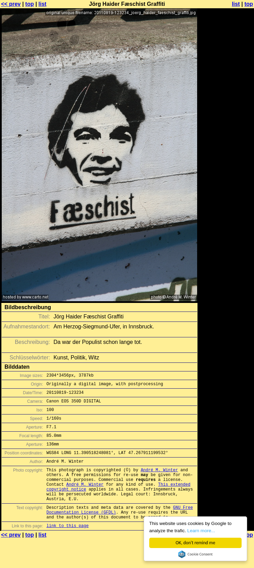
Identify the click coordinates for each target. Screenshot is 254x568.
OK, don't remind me (195, 543)
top (29, 4)
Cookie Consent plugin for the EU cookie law (195, 554)
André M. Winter (159, 482)
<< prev (11, 4)
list (43, 4)
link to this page (68, 548)
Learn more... (201, 530)
